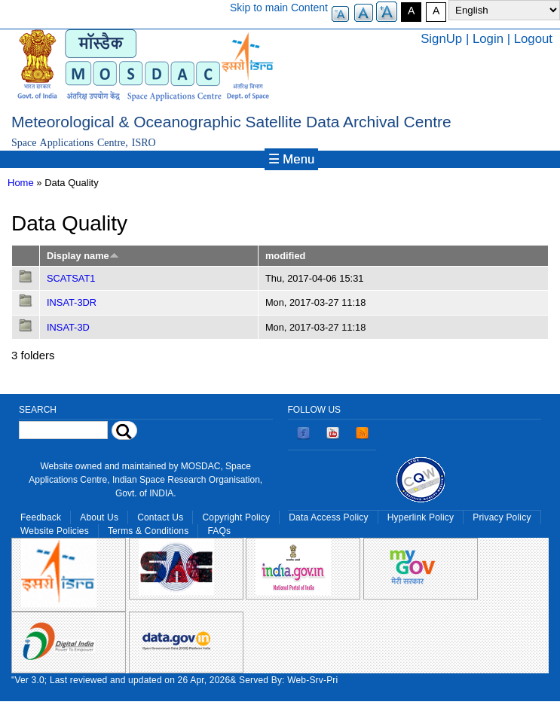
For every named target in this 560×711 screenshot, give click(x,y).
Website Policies (54, 531)
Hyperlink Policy (420, 517)
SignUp (441, 39)
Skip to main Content (279, 8)
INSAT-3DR (71, 302)
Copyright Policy (236, 517)
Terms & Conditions (148, 531)
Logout (533, 39)
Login (488, 39)
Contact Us (160, 517)
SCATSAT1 (71, 278)
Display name (83, 255)
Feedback (40, 517)
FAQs (219, 531)
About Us (99, 517)
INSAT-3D (68, 327)
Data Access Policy (329, 517)
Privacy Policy (502, 517)
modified (285, 255)
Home (21, 182)
